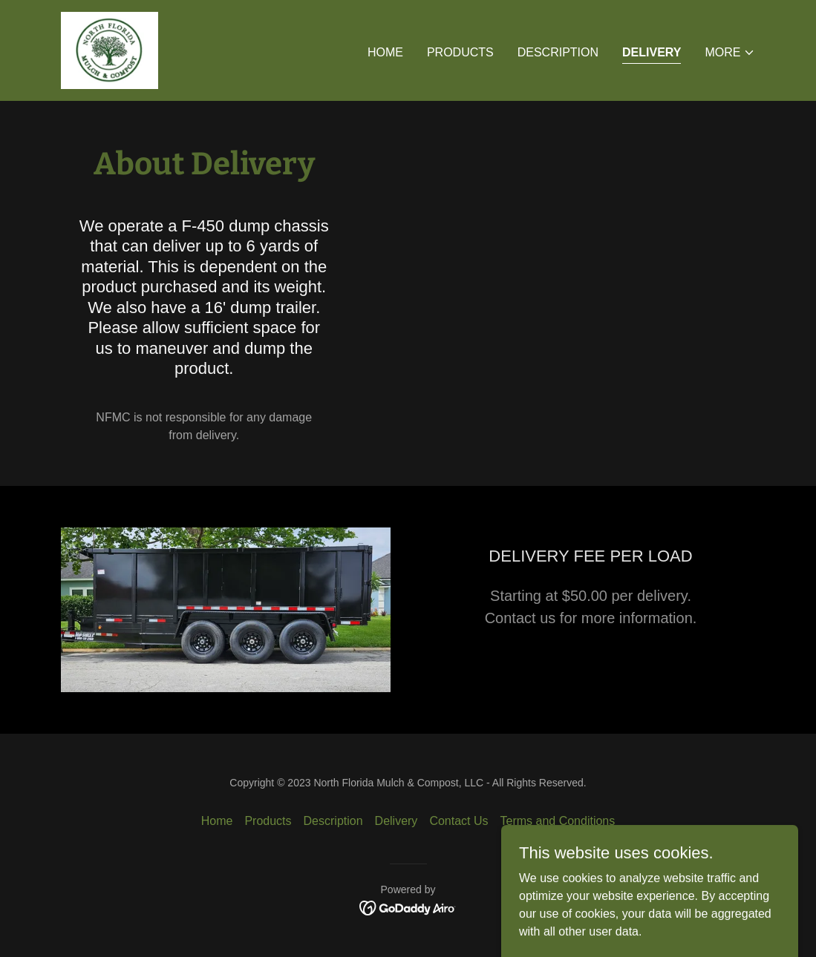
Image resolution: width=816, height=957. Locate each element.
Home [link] (385, 52)
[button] (730, 53)
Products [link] (460, 52)
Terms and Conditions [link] (558, 821)
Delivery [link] (651, 52)
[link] (109, 49)
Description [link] (558, 52)
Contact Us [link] (458, 821)
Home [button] (217, 821)
